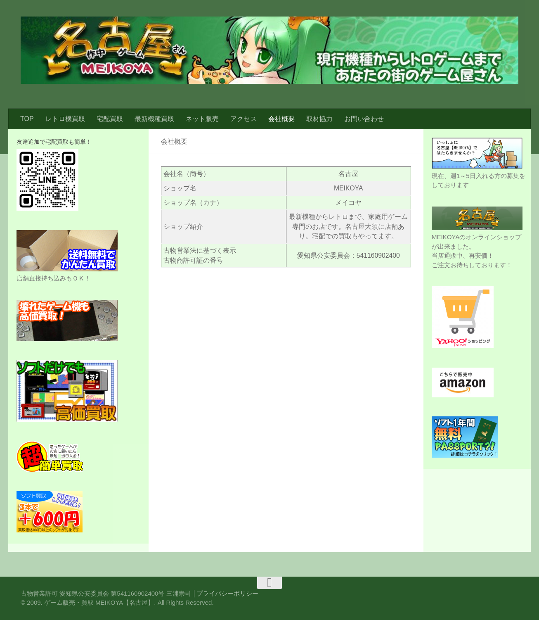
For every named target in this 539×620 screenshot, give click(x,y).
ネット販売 (202, 118)
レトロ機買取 (65, 118)
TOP (27, 118)
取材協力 (319, 118)
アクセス (243, 118)
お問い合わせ (364, 118)
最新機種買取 (154, 118)
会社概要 (281, 118)
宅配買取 (110, 118)
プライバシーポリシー (227, 593)
